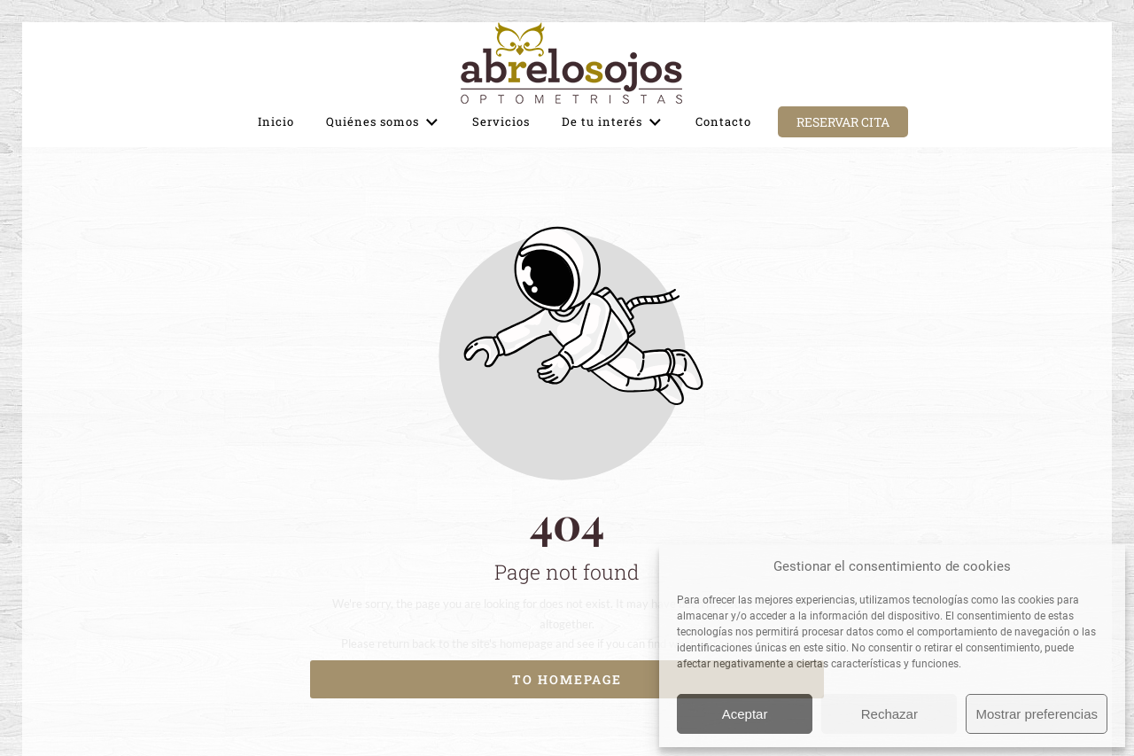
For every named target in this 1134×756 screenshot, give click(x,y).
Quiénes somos (383, 122)
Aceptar (745, 713)
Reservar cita (842, 121)
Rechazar (889, 713)
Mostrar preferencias (1036, 713)
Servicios (501, 121)
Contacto (723, 121)
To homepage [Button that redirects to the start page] (567, 679)
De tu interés (613, 122)
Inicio (276, 121)
